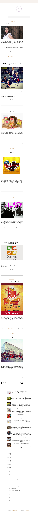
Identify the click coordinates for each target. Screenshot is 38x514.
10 (9, 474)
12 (9, 471)
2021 (9, 460)
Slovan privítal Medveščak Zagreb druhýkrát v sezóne (12, 64)
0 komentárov (20, 56)
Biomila (12, 111)
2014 (9, 470)
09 (9, 475)
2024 (9, 456)
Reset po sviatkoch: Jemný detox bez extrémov (21, 420)
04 (9, 497)
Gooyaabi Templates (16, 510)
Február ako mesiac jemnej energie (21, 397)
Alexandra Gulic (12, 21)
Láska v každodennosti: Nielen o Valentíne (21, 391)
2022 (9, 458)
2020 (9, 461)
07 (9, 493)
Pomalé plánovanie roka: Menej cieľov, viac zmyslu (21, 437)
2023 (9, 457)
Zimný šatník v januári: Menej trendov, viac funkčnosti (21, 431)
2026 (9, 453)
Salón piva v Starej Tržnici (11, 281)
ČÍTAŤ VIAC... (12, 51)
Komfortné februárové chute (21, 414)
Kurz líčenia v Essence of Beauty (11, 24)
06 (9, 494)
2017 (9, 465)
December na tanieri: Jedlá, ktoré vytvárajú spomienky (21, 443)
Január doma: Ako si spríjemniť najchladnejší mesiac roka (21, 426)
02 (9, 500)
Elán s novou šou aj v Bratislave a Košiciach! (11, 151)
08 (9, 491)
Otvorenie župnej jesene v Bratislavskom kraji (11, 242)
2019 (9, 463)
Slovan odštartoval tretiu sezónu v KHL (12, 336)
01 (9, 501)
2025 (9, 454)
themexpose (27, 510)
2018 (9, 464)
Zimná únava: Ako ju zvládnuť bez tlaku (21, 408)
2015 (9, 468)
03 (9, 498)
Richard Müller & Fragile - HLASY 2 (11, 200)
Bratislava (12, 148)
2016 (9, 467)
